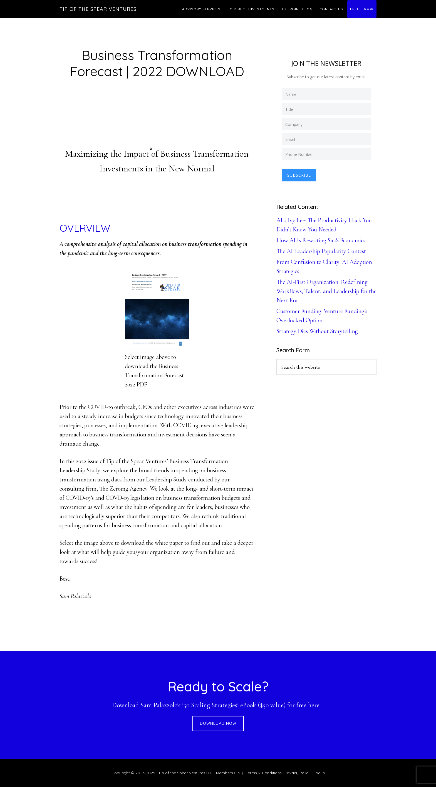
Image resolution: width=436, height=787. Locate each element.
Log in (319, 772)
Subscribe (299, 175)
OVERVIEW (85, 228)
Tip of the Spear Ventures (98, 9)
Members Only (229, 772)
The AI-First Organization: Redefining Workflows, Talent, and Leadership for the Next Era (326, 291)
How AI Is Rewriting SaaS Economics (320, 240)
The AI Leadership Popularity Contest (321, 250)
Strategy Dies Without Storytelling (317, 330)
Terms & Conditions (264, 772)
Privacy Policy (298, 772)
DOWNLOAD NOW (218, 723)
